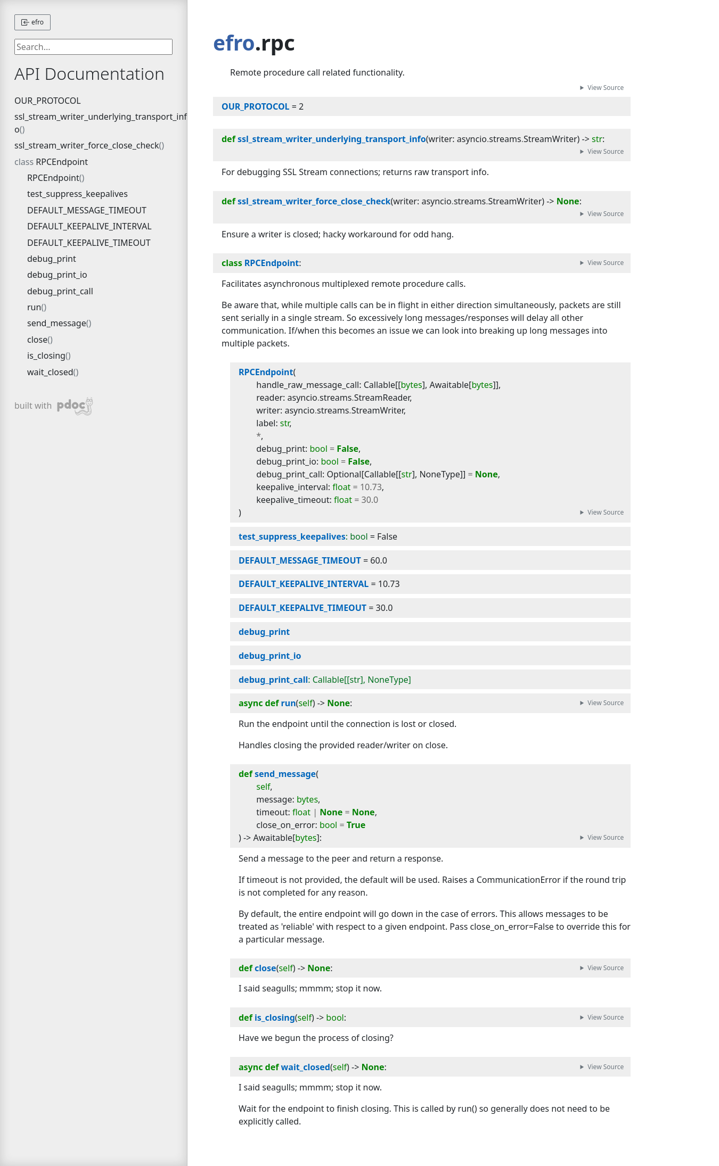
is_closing (46, 355)
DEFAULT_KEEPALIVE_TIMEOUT (89, 243)
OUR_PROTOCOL (47, 100)
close (37, 339)
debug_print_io (57, 274)
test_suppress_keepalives (77, 194)
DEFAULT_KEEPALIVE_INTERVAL (89, 226)
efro (32, 22)
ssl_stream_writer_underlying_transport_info (100, 123)
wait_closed (50, 372)
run (34, 307)
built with (54, 406)
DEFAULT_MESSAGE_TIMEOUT (86, 210)
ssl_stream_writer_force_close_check (86, 145)
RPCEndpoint (62, 162)
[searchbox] (93, 47)
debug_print (51, 258)
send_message (56, 323)
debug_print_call (60, 291)
